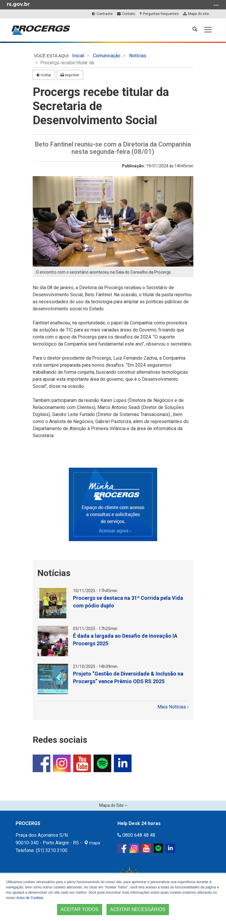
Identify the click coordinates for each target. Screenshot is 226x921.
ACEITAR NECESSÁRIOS (137, 909)
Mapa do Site (111, 805)
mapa (92, 843)
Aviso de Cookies (30, 898)
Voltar (43, 75)
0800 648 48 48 (136, 835)
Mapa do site (195, 14)
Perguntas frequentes (159, 14)
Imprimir (69, 75)
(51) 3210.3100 (51, 850)
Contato (126, 14)
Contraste (102, 14)
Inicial (78, 55)
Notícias (137, 55)
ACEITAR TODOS (80, 909)
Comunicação (106, 55)
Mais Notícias (172, 707)
